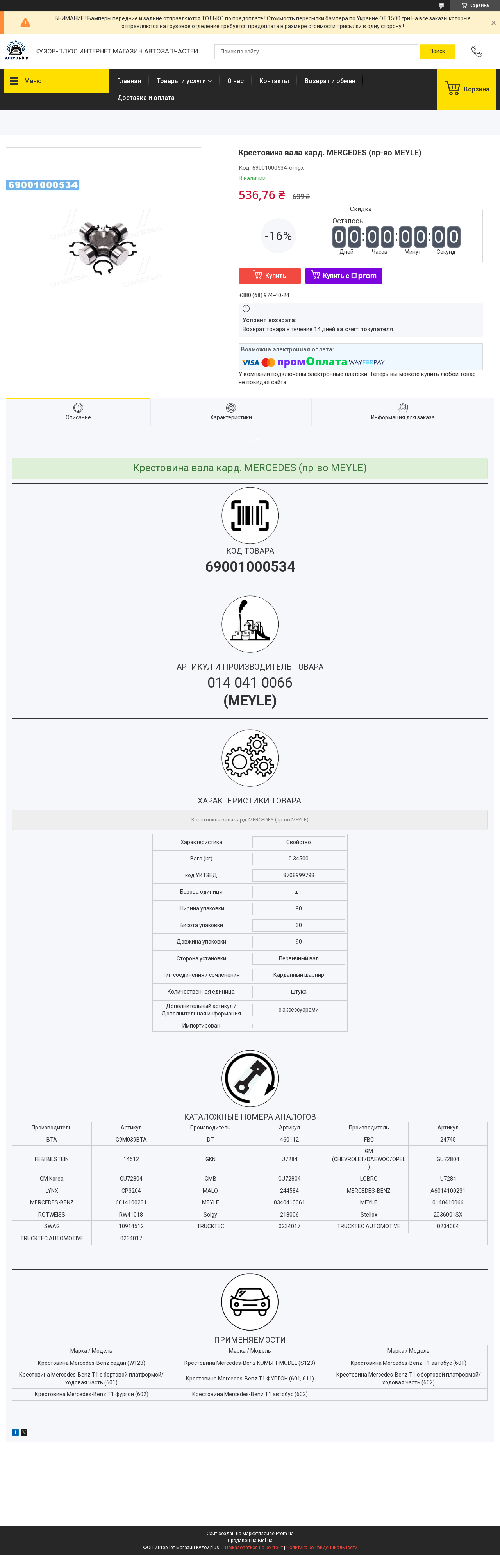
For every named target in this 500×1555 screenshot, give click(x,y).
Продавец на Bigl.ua (250, 1540)
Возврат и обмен (330, 81)
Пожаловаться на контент (254, 1547)
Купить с (350, 276)
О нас (235, 81)
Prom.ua (285, 1533)
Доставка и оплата (146, 98)
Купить (275, 276)
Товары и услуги (181, 81)
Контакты (274, 81)
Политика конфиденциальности (321, 1547)
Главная (129, 81)
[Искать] (437, 51)
